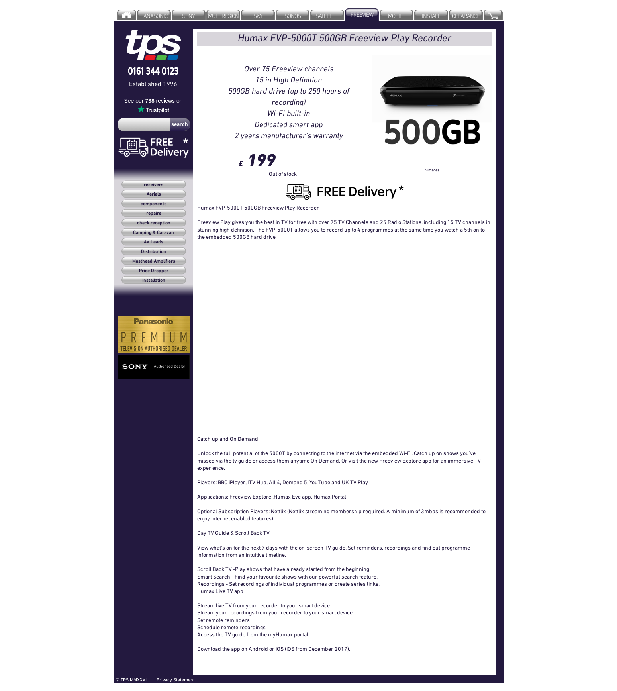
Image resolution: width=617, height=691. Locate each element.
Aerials (154, 194)
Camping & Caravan (153, 233)
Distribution (153, 252)
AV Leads (153, 242)
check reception (153, 223)
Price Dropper (153, 271)
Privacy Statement (176, 679)
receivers (153, 185)
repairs (153, 213)
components (153, 204)
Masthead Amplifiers (153, 261)
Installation (153, 280)
